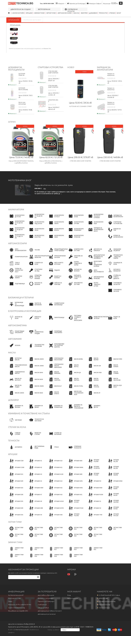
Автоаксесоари (64, 13)
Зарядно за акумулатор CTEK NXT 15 (111, 89)
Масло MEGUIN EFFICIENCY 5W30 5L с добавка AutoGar (21, 161)
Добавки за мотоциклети (16, 68)
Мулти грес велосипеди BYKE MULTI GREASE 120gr (23, 105)
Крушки (29, 13)
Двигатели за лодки (21, 9)
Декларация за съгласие (47, 614)
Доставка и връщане (46, 595)
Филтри (84, 13)
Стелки (112, 13)
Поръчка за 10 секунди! (76, 3)
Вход (69, 595)
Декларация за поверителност (50, 611)
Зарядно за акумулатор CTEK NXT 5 (111, 75)
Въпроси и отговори (45, 598)
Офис (10, 601)
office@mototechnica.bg (107, 601)
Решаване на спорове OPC (18, 611)
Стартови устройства (50, 67)
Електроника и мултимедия (24, 311)
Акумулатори (18, 13)
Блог (119, 13)
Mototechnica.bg (104, 604)
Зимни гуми (39, 13)
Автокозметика (17, 325)
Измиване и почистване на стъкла (29, 413)
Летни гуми (51, 13)
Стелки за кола (17, 427)
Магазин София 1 (94, 3)
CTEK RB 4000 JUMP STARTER (53, 72)
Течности (103, 13)
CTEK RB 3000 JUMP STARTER (53, 86)
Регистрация (72, 598)
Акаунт (61, 3)
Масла (76, 13)
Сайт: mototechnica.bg (16, 608)
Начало (10, 18)
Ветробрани (44, 9)
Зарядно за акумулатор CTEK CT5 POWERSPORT (112, 105)
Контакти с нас (14, 598)
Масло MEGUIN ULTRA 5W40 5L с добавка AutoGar (51, 161)
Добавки (93, 13)
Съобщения (42, 604)
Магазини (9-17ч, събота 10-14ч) (19, 604)
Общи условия (43, 608)
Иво (44, 188)
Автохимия (15, 339)
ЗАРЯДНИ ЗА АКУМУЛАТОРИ (105, 68)
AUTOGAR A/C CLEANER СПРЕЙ (80, 106)
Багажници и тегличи (21, 297)
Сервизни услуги (72, 10)
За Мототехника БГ (16, 595)
